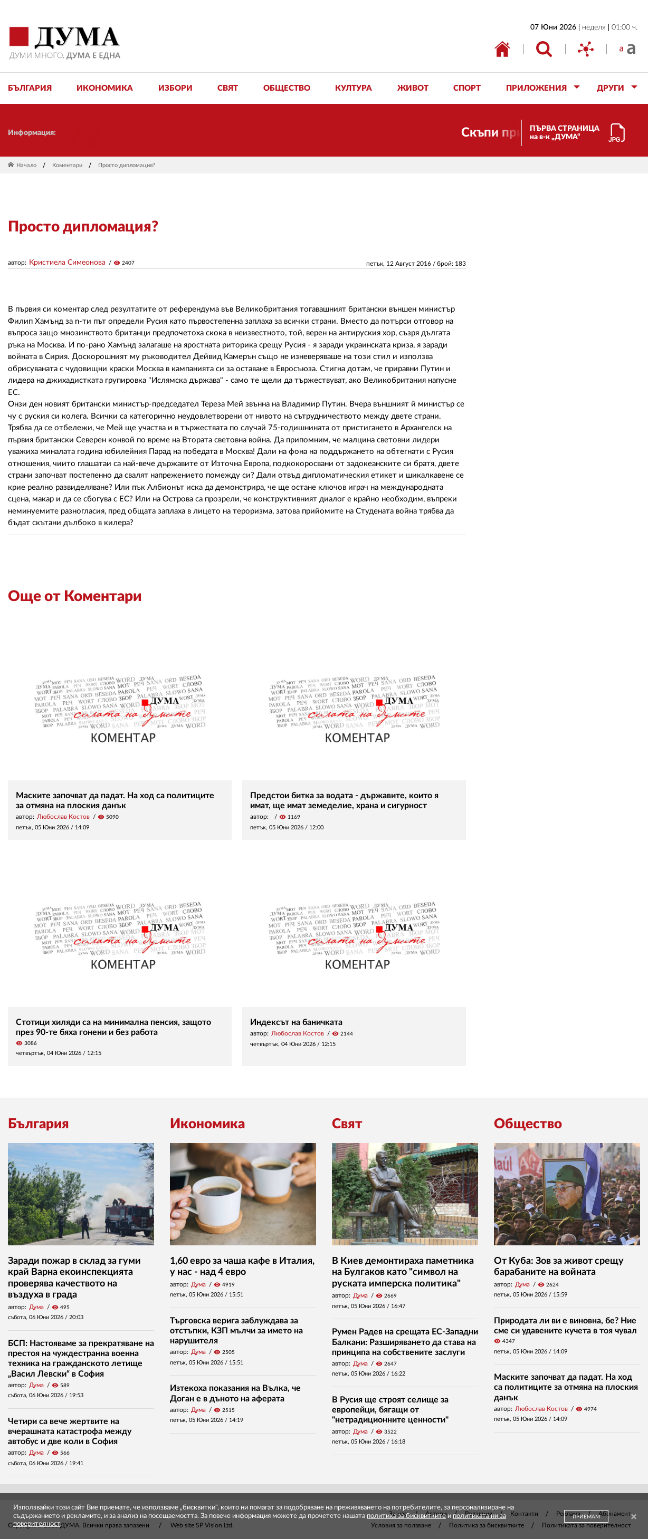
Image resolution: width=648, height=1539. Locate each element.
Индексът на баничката (296, 1022)
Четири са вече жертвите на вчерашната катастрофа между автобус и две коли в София (69, 1431)
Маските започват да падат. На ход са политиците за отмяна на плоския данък (566, 1387)
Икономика (207, 1124)
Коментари (67, 165)
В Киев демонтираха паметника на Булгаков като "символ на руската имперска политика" (403, 1272)
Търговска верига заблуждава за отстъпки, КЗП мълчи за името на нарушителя (236, 1331)
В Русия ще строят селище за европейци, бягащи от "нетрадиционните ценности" (390, 1410)
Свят (347, 1124)
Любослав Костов (63, 817)
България (38, 1124)
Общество (528, 1124)
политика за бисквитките (406, 1516)
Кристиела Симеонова (67, 262)
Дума (36, 1307)
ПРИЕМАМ (586, 1516)
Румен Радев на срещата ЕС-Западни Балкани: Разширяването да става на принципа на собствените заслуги (405, 1342)
